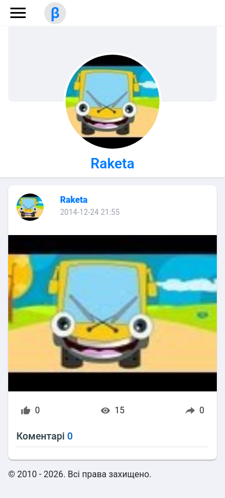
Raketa (113, 163)
